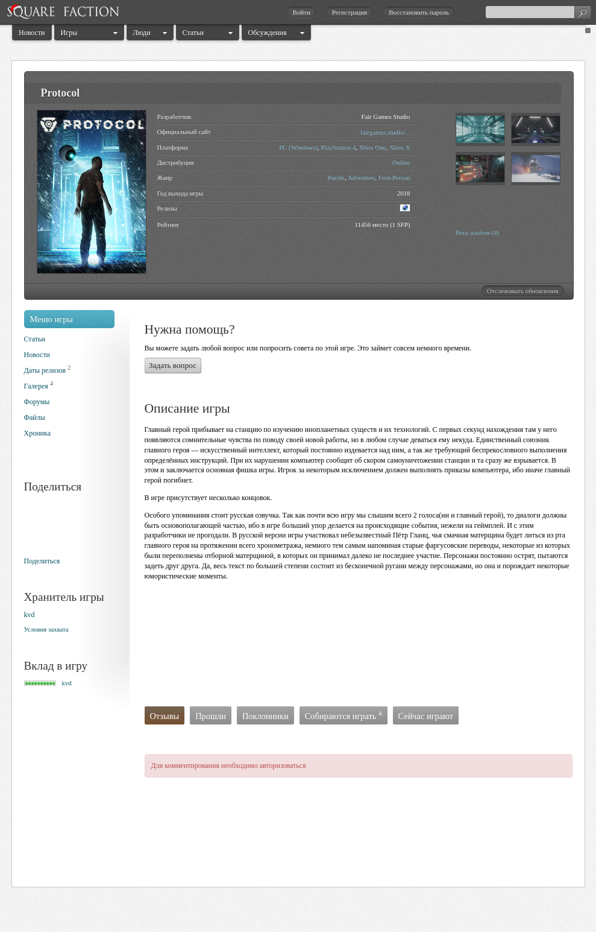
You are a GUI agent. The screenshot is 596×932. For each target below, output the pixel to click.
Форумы (37, 402)
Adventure (361, 177)
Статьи (193, 32)
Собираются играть (343, 715)
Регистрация (349, 12)
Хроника (37, 433)
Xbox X (399, 147)
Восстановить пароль (419, 12)
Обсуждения (267, 32)
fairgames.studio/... (385, 132)
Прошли (210, 716)
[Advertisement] (194, 647)
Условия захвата (46, 629)
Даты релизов (45, 370)
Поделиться (42, 561)
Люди (142, 32)
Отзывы (165, 716)
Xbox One (372, 147)
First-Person (394, 177)
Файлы (34, 417)
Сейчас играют (426, 716)
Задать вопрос (172, 365)
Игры (69, 32)
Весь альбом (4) (478, 232)
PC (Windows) (298, 147)
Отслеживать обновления (523, 290)
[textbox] (538, 12)
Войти (301, 12)
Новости (32, 32)
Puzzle (336, 177)
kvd (29, 614)
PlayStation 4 (338, 147)
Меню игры (52, 319)
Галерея (36, 386)
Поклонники (265, 716)
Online (401, 162)
